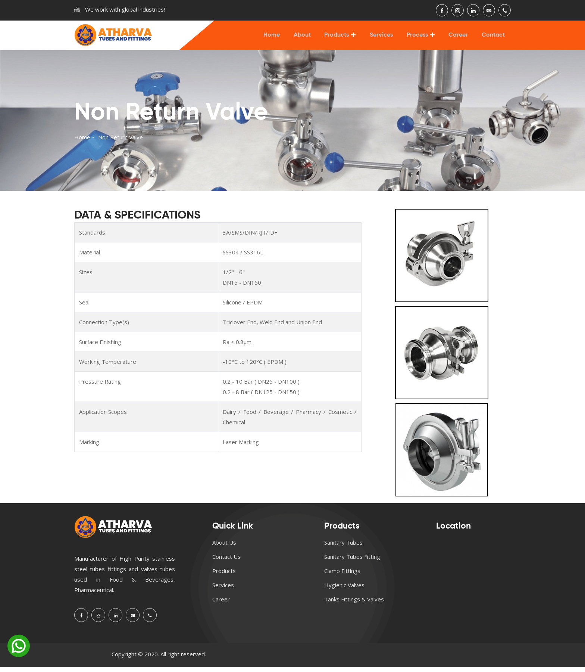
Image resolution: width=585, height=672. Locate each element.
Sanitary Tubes (343, 547)
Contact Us (226, 561)
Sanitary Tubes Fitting (352, 561)
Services (384, 38)
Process (419, 38)
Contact (493, 38)
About (307, 38)
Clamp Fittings (342, 575)
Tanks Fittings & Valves (354, 604)
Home (278, 38)
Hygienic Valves (344, 590)
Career (459, 38)
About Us (224, 547)
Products (341, 38)
